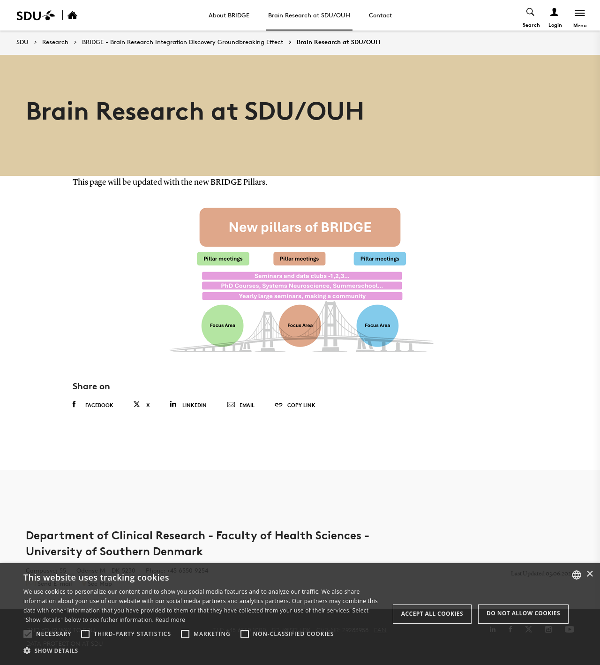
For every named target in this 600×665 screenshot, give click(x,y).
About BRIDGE (229, 15)
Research (55, 42)
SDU (22, 42)
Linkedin (188, 404)
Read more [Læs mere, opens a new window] (170, 620)
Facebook (93, 404)
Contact (380, 15)
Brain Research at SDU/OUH (309, 15)
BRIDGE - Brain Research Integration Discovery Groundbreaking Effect (182, 42)
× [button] (589, 574)
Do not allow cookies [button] (523, 613)
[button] (27, 634)
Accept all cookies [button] (432, 614)
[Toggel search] (531, 15)
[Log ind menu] (555, 15)
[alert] (300, 614)
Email (241, 405)
